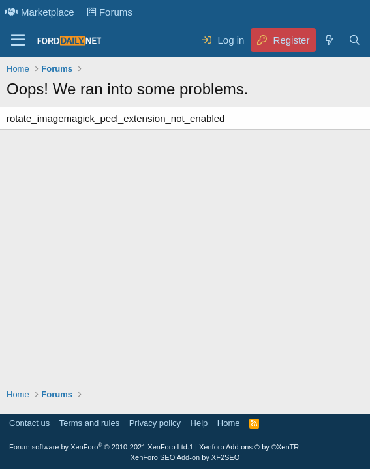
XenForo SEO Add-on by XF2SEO (185, 457)
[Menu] (18, 40)
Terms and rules (89, 423)
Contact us (29, 423)
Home (228, 423)
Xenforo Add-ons (249, 447)
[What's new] (328, 40)
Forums (109, 12)
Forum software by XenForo (99, 447)
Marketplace (39, 12)
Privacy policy (155, 423)
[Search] (354, 40)
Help (199, 423)
